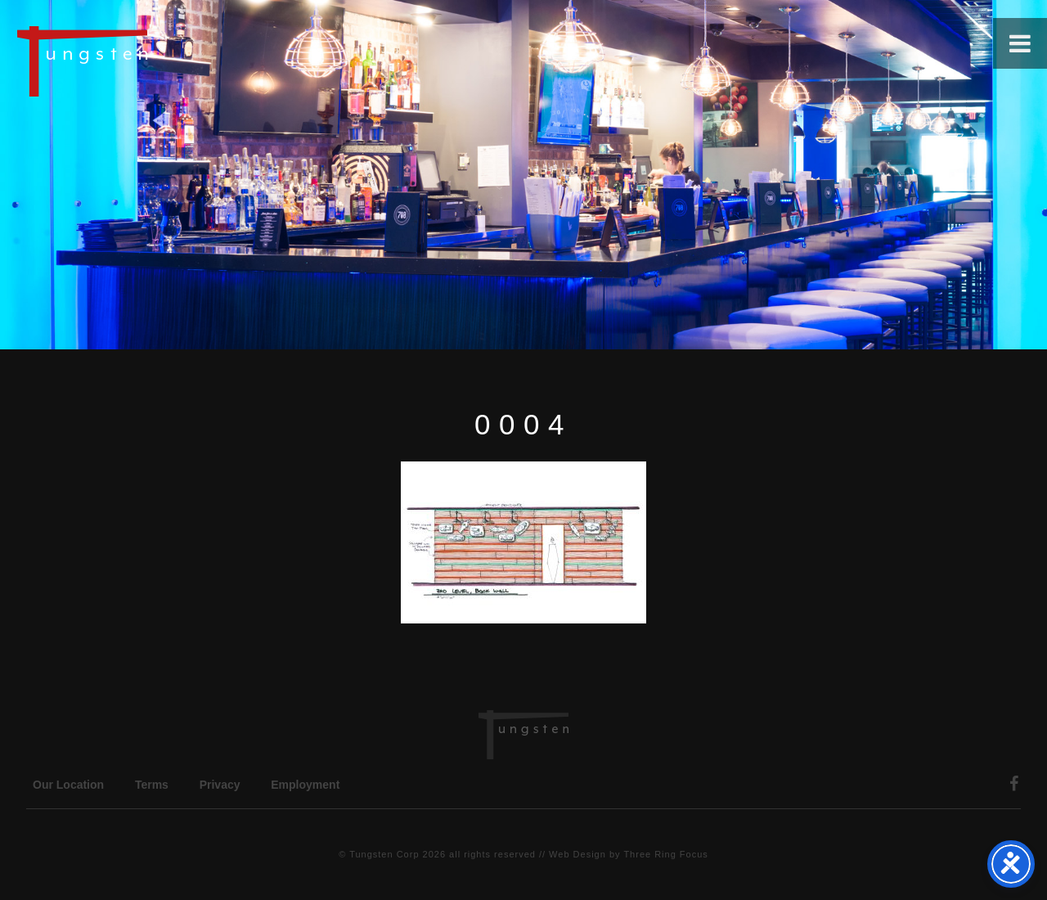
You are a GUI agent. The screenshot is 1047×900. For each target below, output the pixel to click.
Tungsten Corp (384, 854)
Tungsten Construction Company (139, 61)
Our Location (68, 784)
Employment (305, 784)
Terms (152, 784)
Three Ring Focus (665, 854)
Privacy (220, 784)
